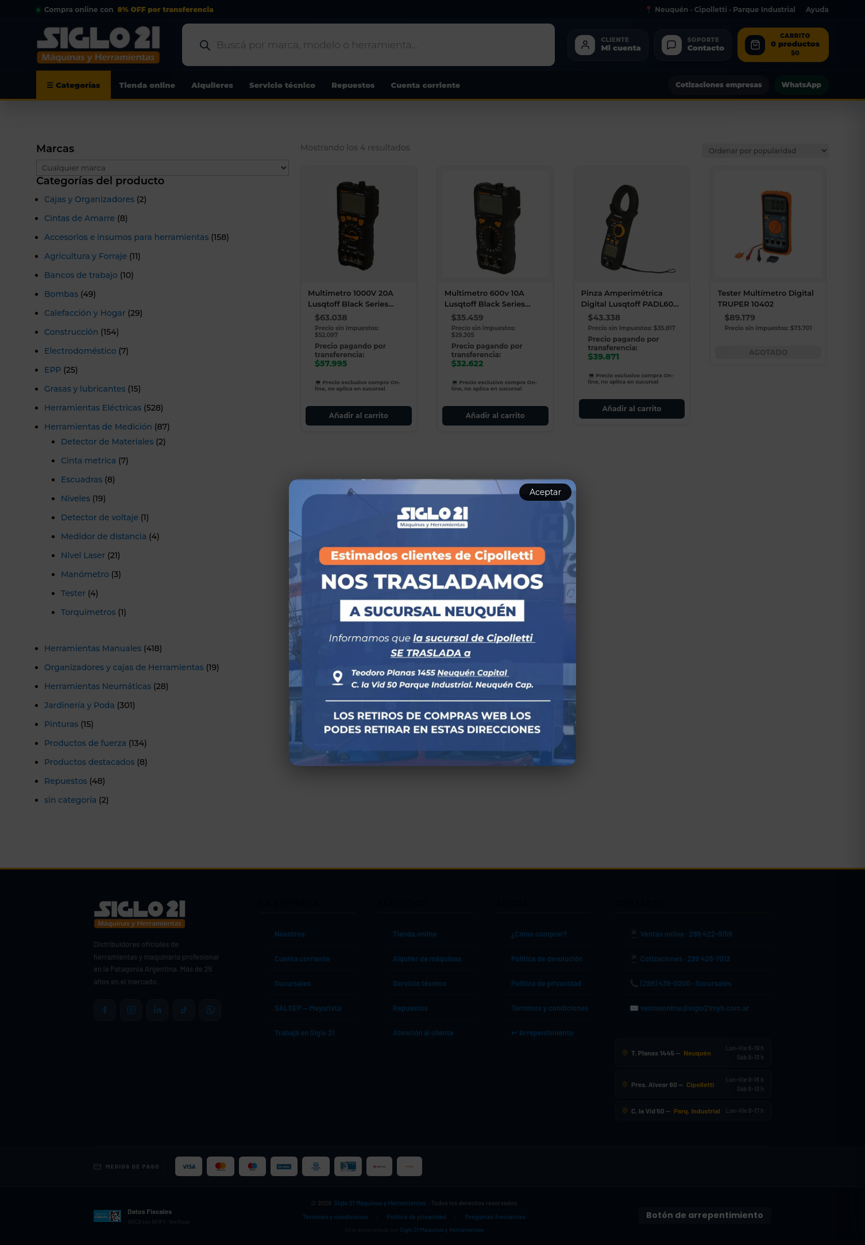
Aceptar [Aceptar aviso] (545, 492)
